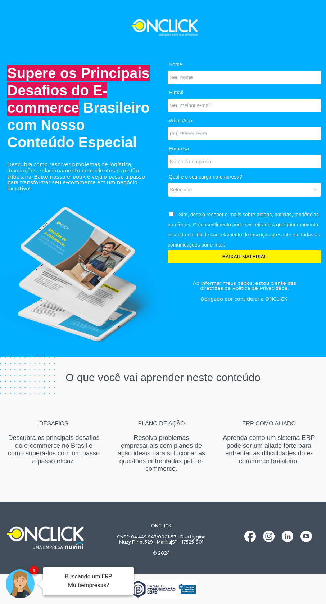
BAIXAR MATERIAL (244, 257)
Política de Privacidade (260, 288)
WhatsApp (180, 120)
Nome (175, 64)
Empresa (179, 149)
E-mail (176, 92)
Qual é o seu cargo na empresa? (205, 177)
